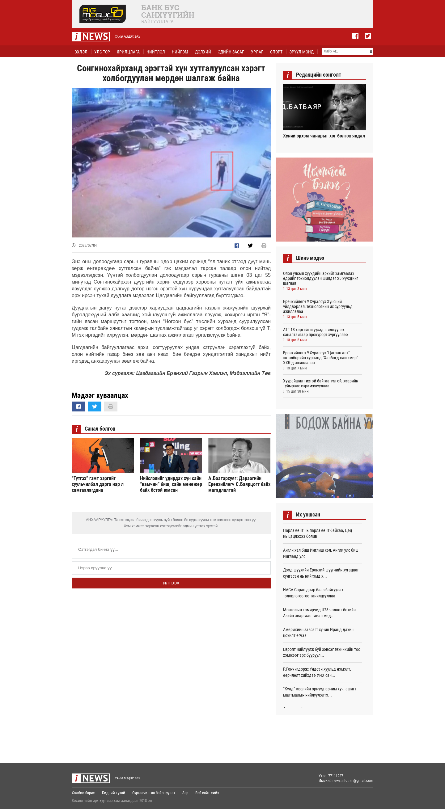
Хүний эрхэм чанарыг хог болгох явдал (324, 136)
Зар (185, 792)
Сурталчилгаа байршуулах (153, 792)
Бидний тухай (113, 792)
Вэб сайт (202, 792)
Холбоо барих (83, 792)
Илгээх (171, 583)
